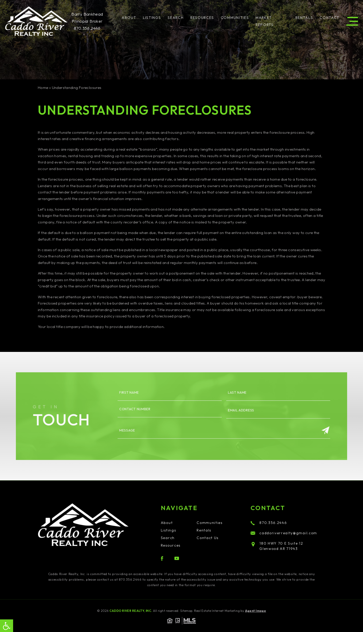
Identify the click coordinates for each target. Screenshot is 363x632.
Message (138, 427)
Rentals (304, 17)
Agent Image (255, 611)
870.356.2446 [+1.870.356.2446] (87, 28)
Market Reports (265, 21)
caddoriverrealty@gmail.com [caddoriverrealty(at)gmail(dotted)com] (284, 533)
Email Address (229, 411)
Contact (330, 17)
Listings (152, 17)
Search (176, 17)
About (129, 17)
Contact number (144, 410)
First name (139, 397)
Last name (226, 397)
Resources (202, 17)
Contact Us (208, 538)
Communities (235, 17)
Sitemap (186, 611)
